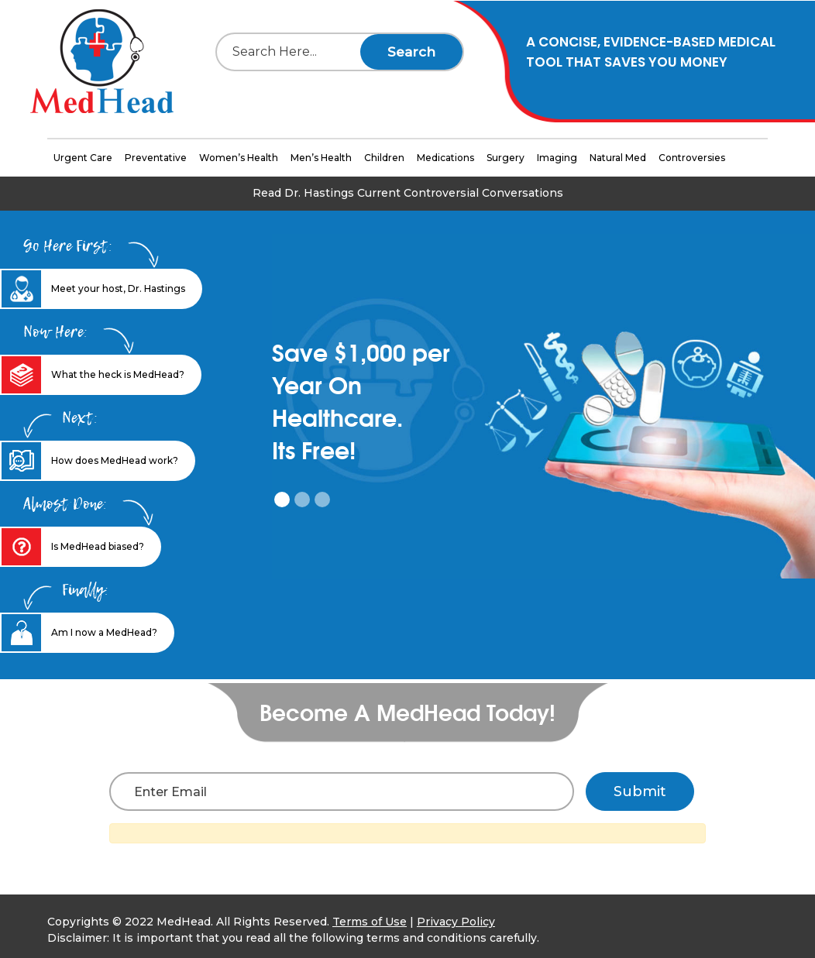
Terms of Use (369, 922)
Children (384, 157)
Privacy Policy (456, 922)
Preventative (156, 157)
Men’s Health (321, 157)
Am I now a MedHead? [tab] (104, 632)
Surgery (505, 157)
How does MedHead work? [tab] (114, 460)
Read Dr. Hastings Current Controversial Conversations (408, 193)
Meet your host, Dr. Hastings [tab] (118, 288)
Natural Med (618, 157)
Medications (445, 157)
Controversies (692, 157)
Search (411, 52)
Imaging (557, 157)
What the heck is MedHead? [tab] (117, 374)
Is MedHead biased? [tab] (97, 546)
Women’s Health (238, 157)
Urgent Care (82, 157)
